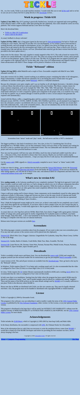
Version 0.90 (5, 245)
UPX (43, 325)
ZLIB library (18, 321)
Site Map (75, 339)
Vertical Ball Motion (55, 168)
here (33, 221)
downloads (43, 13)
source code (10, 162)
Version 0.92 (5, 235)
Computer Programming (16, 339)
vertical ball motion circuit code (11, 173)
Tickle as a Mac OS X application (16, 32)
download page (53, 261)
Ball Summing (54, 169)
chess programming (54, 42)
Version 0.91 (5, 241)
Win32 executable (34, 162)
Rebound (34, 80)
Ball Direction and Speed (25, 169)
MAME (57, 281)
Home (3, 339)
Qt (21, 272)
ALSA (68, 272)
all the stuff (65, 11)
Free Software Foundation (28, 303)
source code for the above (13, 34)
